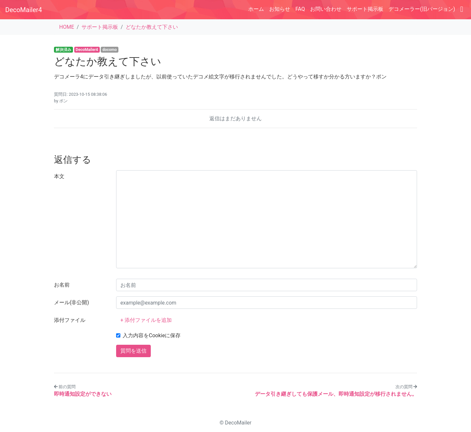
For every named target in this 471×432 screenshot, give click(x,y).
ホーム (256, 9)
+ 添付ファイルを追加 (146, 320)
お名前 (62, 285)
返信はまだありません (235, 118)
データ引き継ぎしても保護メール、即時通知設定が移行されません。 (336, 394)
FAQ (300, 9)
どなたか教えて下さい (152, 27)
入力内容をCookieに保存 (152, 335)
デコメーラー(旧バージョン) (422, 9)
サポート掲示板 (365, 9)
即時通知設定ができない (83, 394)
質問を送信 (133, 351)
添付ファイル (69, 320)
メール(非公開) (71, 302)
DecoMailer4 (23, 10)
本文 (59, 176)
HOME (66, 27)
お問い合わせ (325, 9)
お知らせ (279, 9)
